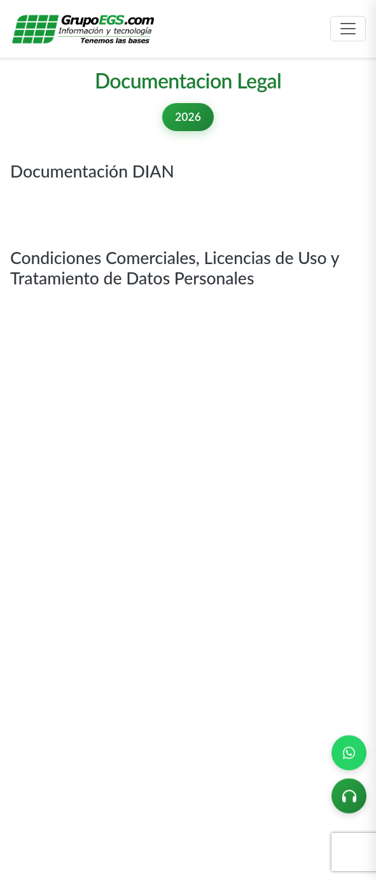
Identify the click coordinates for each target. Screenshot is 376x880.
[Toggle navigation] (348, 28)
